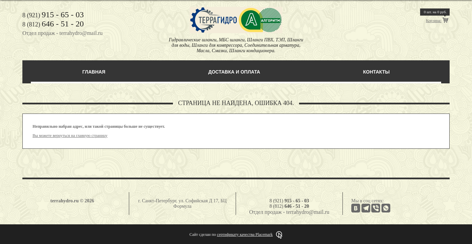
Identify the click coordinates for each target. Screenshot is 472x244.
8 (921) (53, 15)
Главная (93, 72)
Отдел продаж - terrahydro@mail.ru (62, 33)
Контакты (376, 72)
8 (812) (53, 24)
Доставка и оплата (234, 72)
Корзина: (433, 20)
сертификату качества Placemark (245, 234)
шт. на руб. (435, 12)
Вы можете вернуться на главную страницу (70, 135)
